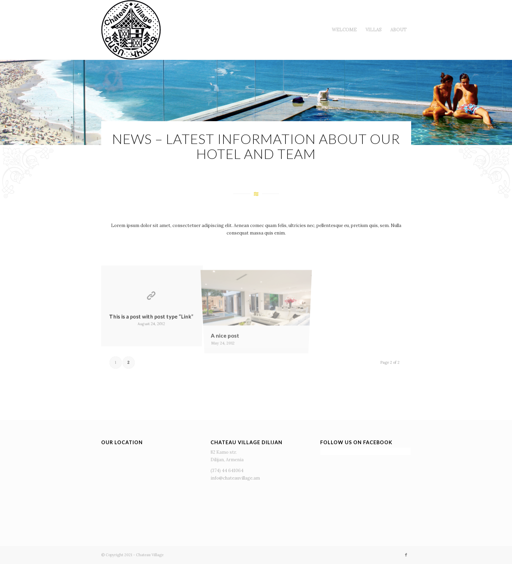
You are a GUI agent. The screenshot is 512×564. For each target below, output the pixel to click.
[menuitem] (344, 30)
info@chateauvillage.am (235, 478)
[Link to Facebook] (406, 555)
